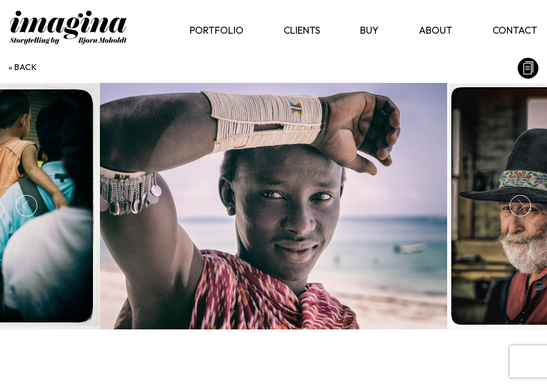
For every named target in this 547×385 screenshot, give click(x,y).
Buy (369, 30)
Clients (302, 30)
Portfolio (217, 30)
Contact (515, 30)
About (435, 30)
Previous (26, 205)
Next (520, 205)
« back (23, 66)
